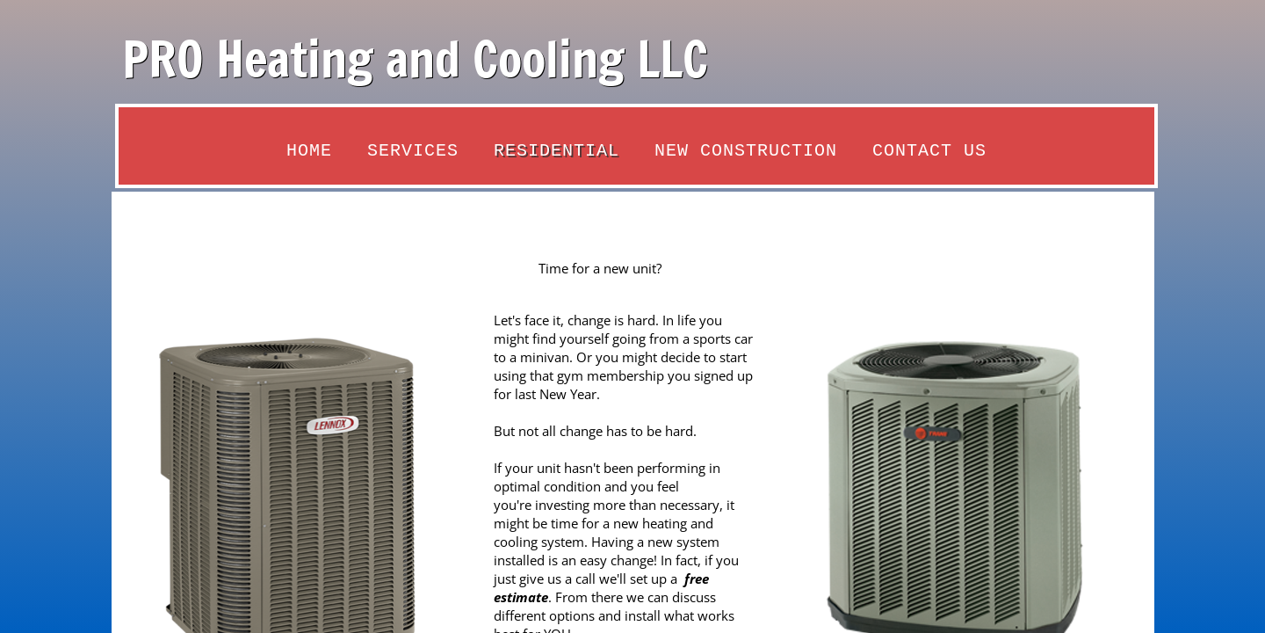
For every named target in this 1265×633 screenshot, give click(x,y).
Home (309, 151)
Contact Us (929, 151)
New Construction (745, 151)
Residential (556, 151)
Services (413, 151)
